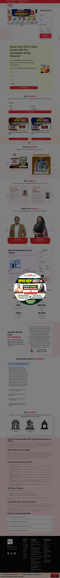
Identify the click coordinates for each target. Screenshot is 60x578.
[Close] (42, 276)
